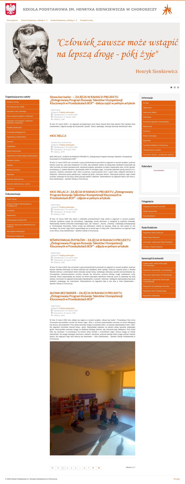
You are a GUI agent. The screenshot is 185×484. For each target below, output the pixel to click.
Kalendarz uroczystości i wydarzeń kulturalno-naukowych (20, 122)
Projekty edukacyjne (14, 127)
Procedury (10, 211)
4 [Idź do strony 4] (75, 468)
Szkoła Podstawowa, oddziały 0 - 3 (34, 20)
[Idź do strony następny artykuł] (93, 468)
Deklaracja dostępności (15, 236)
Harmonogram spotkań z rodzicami (20, 116)
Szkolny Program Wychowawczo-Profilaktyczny (19, 205)
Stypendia (147, 141)
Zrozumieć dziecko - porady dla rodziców (158, 155)
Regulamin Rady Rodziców (153, 233)
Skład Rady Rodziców (151, 237)
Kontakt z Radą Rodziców (152, 247)
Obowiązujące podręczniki (16, 220)
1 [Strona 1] (62, 468)
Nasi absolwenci (149, 216)
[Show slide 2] (175, 87)
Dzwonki (10, 142)
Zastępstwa (11, 146)
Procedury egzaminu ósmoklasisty (156, 122)
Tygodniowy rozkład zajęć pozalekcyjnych (22, 156)
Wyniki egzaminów (150, 211)
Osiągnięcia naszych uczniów (154, 207)
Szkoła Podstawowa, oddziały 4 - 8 (64, 20)
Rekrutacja (147, 117)
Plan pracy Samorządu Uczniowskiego (157, 275)
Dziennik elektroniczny (15, 179)
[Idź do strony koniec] (99, 468)
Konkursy (146, 131)
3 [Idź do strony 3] (71, 468)
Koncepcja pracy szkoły (15, 107)
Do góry (177, 479)
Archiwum (10, 189)
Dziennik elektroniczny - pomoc (18, 184)
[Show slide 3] (178, 87)
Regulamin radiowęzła (151, 296)
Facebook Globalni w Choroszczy (155, 145)
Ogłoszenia (147, 108)
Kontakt (146, 103)
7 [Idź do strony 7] (88, 468)
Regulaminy (11, 215)
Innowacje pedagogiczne (16, 132)
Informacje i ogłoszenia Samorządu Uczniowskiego (156, 281)
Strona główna (12, 20)
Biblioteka (10, 174)
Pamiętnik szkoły (86, 20)
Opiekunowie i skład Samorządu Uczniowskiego (155, 264)
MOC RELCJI (58, 135)
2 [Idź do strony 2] (67, 468)
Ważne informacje (150, 136)
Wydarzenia (147, 126)
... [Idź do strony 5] (80, 468)
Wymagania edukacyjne (16, 231)
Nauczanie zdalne (149, 112)
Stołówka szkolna (13, 170)
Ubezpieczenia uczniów (152, 150)
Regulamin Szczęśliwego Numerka (156, 286)
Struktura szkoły (13, 102)
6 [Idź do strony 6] (84, 468)
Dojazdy (10, 165)
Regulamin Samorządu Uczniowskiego (157, 270)
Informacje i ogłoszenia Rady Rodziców (158, 242)
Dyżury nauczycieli (14, 151)
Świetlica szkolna (13, 160)
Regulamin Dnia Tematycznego (154, 291)
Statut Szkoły (12, 199)
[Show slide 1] (171, 87)
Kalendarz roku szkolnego (16, 111)
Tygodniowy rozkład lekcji (16, 137)
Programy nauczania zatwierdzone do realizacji (21, 226)
